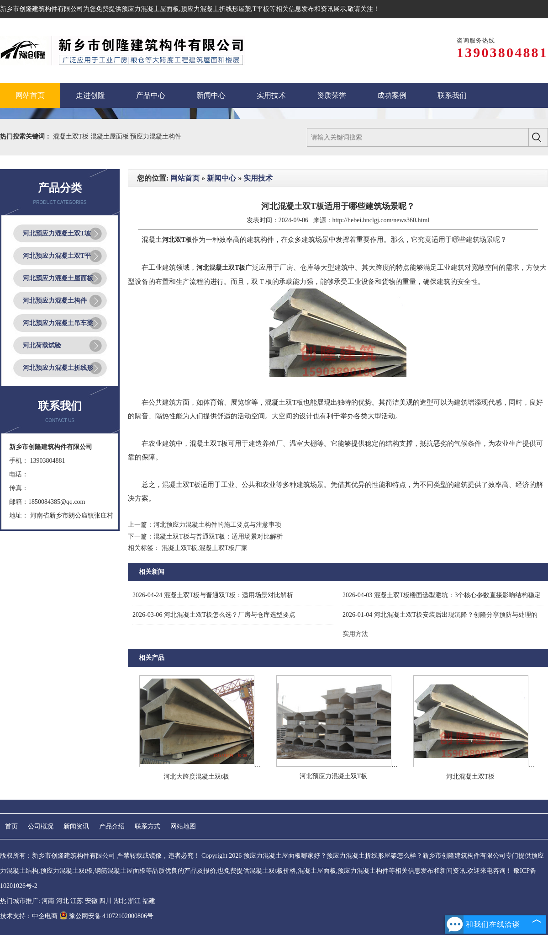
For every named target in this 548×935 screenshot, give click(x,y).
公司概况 (40, 826)
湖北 (120, 901)
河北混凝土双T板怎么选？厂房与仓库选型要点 (213, 614)
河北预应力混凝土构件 (55, 300)
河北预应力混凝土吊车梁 (58, 323)
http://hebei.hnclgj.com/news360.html (381, 220)
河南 (48, 901)
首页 (11, 826)
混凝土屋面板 (110, 136)
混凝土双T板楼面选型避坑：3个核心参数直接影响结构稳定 (441, 595)
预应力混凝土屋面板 (150, 8)
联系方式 (147, 826)
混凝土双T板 (71, 136)
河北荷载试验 (42, 345)
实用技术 (258, 178)
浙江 (134, 901)
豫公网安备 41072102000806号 (106, 916)
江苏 (76, 901)
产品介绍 (112, 826)
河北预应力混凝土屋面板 (58, 278)
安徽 (91, 901)
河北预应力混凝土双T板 (334, 776)
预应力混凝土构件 (155, 136)
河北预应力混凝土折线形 (58, 367)
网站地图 (183, 826)
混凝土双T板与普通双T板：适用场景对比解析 (218, 536)
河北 (62, 901)
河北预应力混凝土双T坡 (57, 233)
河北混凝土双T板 (470, 776)
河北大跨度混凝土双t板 (196, 776)
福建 (148, 901)
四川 (105, 901)
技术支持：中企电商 (29, 916)
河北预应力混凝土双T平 (57, 255)
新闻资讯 (76, 826)
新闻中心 (221, 178)
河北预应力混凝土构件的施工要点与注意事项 (217, 524)
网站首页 (185, 178)
